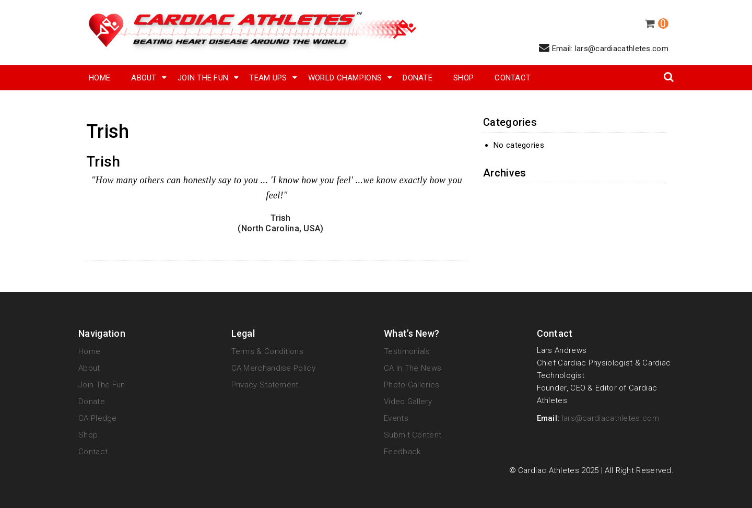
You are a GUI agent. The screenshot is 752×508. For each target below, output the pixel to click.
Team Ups (268, 77)
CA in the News (412, 368)
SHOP (463, 77)
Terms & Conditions (267, 351)
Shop (88, 435)
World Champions (345, 77)
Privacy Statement (265, 384)
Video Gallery (408, 401)
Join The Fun (203, 77)
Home (99, 77)
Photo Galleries (412, 384)
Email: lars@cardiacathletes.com (603, 47)
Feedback (402, 451)
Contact (513, 77)
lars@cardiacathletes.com (610, 418)
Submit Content (412, 435)
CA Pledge (97, 418)
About (144, 77)
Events (396, 418)
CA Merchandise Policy (273, 368)
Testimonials (407, 351)
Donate (417, 77)
